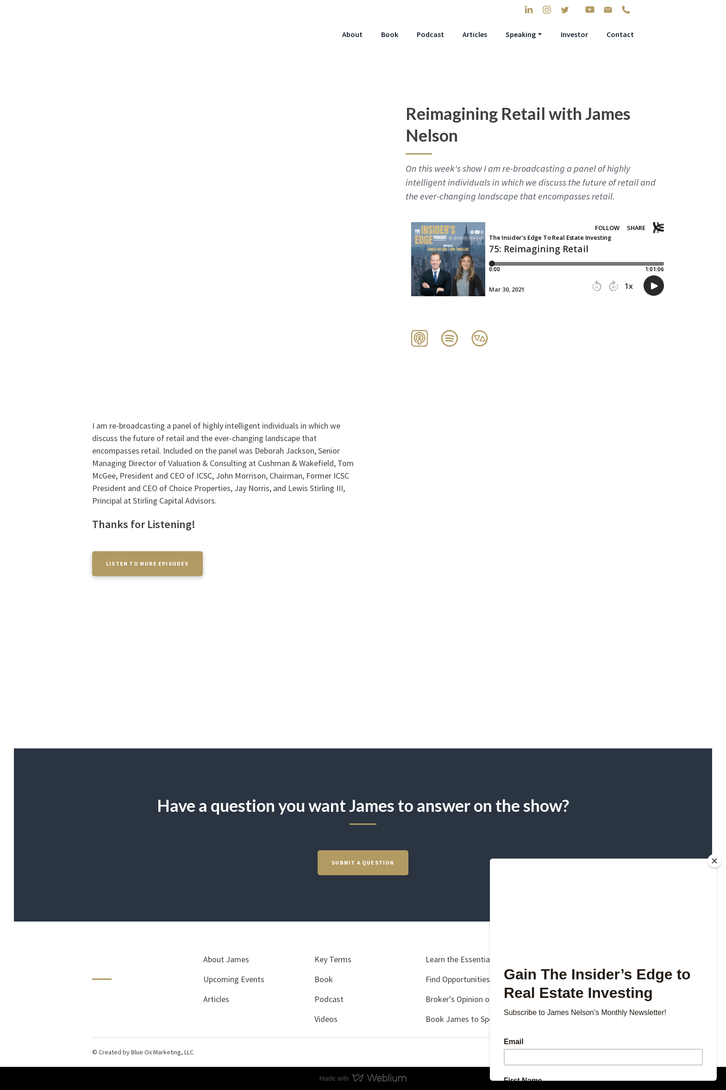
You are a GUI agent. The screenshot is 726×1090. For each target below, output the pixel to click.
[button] (529, 10)
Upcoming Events (233, 979)
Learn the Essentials (460, 959)
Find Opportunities (458, 979)
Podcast (430, 34)
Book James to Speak (463, 1019)
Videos (326, 1019)
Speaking (521, 34)
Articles (475, 34)
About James (226, 959)
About (352, 34)
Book (389, 34)
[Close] (714, 861)
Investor (574, 34)
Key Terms (332, 959)
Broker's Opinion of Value (469, 999)
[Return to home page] (158, 34)
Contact (620, 34)
